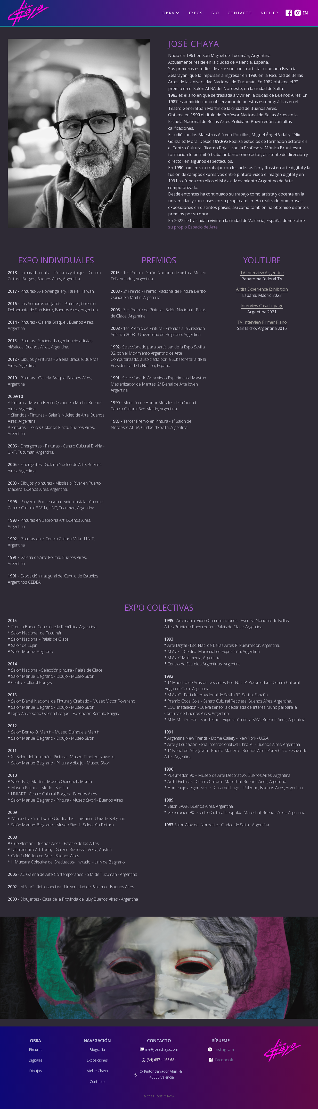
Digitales (36, 1060)
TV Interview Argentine (262, 272)
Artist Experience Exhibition (262, 289)
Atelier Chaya (97, 1070)
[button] (171, 13)
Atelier (269, 12)
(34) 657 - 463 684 (161, 1059)
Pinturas (35, 1049)
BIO (215, 12)
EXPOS (196, 12)
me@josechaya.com (161, 1049)
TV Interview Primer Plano (262, 322)
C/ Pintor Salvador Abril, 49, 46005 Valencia (162, 1074)
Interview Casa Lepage (262, 305)
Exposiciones (97, 1060)
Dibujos (35, 1070)
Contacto (240, 12)
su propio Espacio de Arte (193, 227)
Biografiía (97, 1049)
